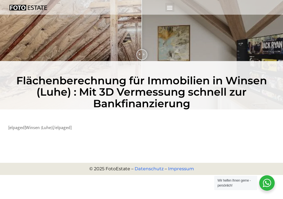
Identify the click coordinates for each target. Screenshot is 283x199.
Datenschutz (149, 168)
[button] (169, 7)
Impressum (181, 168)
